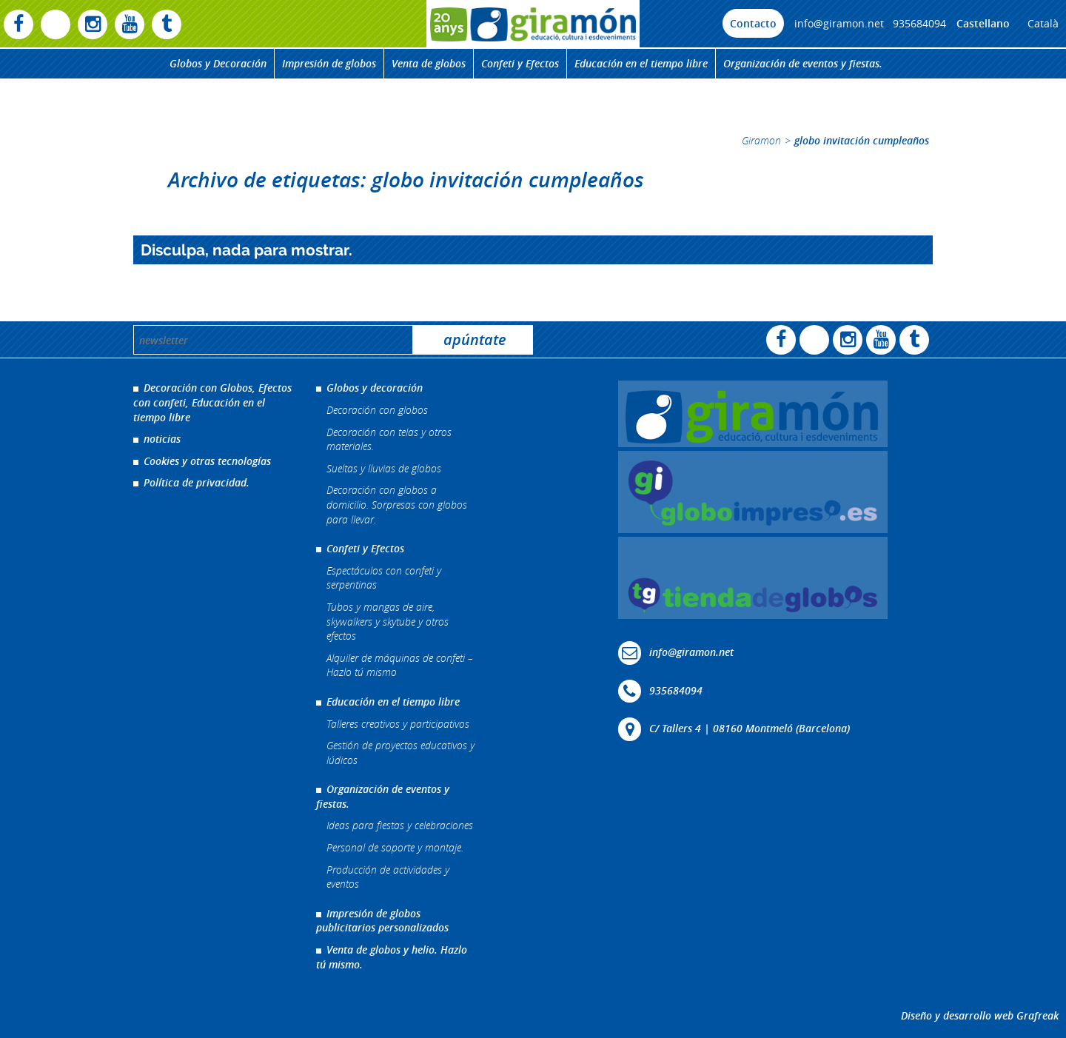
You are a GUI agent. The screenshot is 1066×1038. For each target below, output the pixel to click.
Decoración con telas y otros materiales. (389, 439)
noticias (162, 439)
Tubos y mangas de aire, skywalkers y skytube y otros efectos (387, 621)
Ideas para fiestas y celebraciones (399, 825)
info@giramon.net (839, 23)
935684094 (919, 23)
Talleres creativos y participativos (397, 724)
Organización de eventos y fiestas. (802, 63)
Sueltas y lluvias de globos (383, 468)
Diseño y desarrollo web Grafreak (980, 1015)
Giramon (761, 140)
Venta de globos (429, 63)
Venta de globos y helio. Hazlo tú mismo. (391, 956)
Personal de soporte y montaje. (394, 847)
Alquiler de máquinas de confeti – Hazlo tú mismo (399, 665)
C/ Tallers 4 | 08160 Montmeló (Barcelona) (749, 728)
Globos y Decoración (218, 63)
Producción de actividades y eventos (387, 877)
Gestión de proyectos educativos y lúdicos (400, 752)
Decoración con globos (377, 410)
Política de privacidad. (196, 482)
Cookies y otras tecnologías (207, 461)
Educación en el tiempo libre (641, 63)
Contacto (753, 23)
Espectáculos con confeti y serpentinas (383, 577)
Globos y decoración (374, 388)
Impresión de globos (329, 63)
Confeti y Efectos (520, 63)
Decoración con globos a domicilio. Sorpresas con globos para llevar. (396, 504)
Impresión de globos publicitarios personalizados (382, 920)
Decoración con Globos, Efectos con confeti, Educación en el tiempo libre (212, 402)
